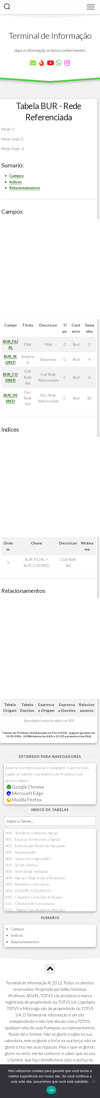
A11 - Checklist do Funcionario (30, 903)
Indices (15, 181)
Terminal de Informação (50, 35)
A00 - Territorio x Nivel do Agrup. (31, 833)
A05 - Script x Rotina (21, 865)
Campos (16, 175)
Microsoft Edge (25, 793)
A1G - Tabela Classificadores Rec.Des (35, 910)
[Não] (93, 1081)
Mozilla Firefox (24, 800)
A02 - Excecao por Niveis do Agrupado (35, 845)
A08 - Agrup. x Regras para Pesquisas (35, 878)
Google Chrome (25, 787)
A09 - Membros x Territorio (27, 884)
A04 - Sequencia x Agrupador (28, 858)
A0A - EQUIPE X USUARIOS (28, 890)
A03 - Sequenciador (21, 852)
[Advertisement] (50, 269)
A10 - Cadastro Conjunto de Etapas (34, 897)
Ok (51, 1090)
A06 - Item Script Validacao (26, 871)
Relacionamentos (24, 187)
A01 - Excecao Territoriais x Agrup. (32, 839)
